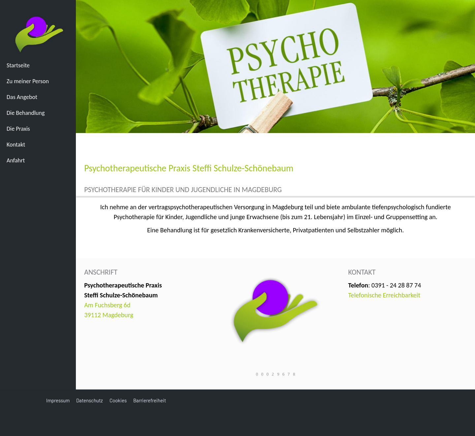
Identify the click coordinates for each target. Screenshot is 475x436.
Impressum (58, 400)
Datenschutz (89, 400)
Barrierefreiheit (149, 400)
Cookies (118, 400)
